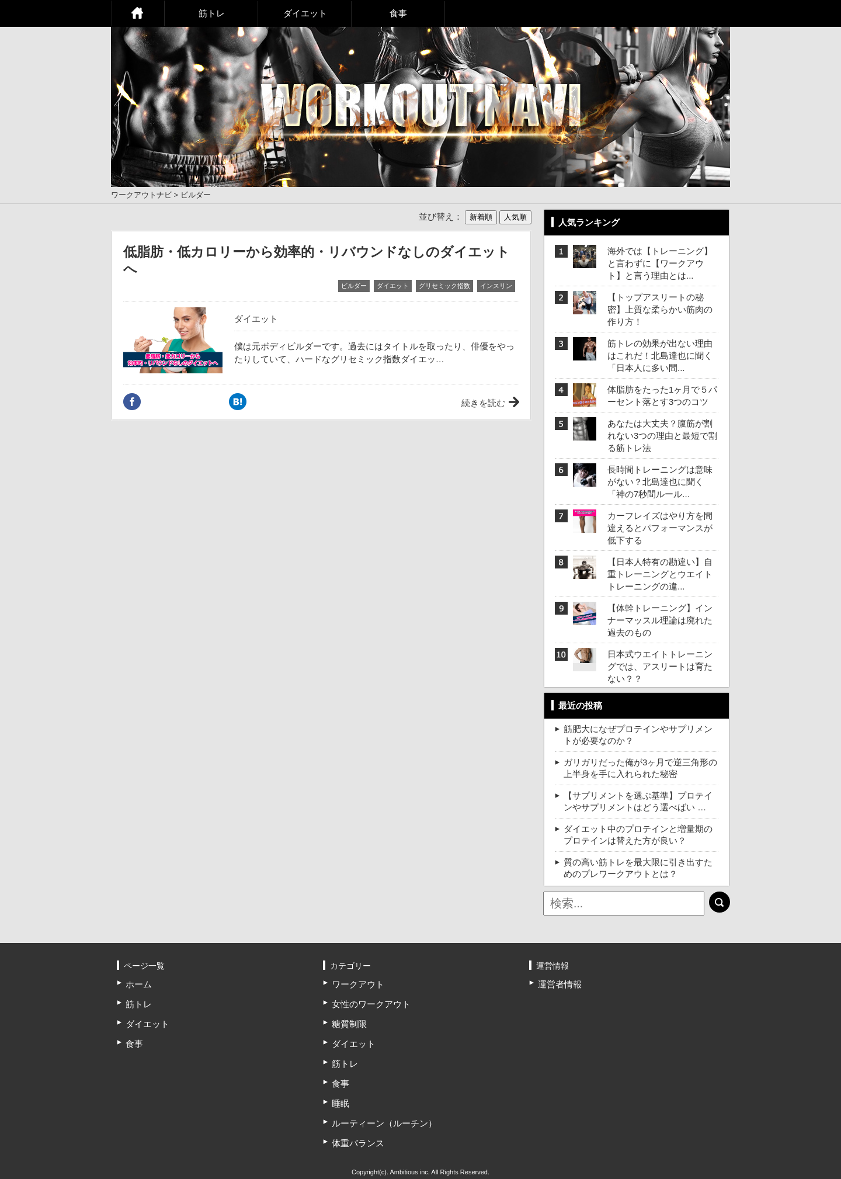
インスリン (496, 285)
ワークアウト (358, 984)
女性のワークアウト (371, 1004)
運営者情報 (560, 984)
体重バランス (358, 1143)
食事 (398, 13)
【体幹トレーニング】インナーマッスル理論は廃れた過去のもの (660, 620)
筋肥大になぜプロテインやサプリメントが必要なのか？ (638, 734)
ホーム (138, 13)
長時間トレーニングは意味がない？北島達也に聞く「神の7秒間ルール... (660, 481)
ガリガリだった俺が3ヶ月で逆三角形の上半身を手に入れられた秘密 (640, 768)
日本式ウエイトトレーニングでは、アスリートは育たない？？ (660, 666)
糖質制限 (349, 1024)
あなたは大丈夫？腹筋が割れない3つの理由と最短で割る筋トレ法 (662, 435)
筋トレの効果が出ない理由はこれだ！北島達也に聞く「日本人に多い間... (660, 355)
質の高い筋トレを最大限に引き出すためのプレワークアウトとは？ (638, 868)
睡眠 (340, 1103)
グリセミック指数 (444, 285)
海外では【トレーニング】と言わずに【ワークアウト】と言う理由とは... (660, 263)
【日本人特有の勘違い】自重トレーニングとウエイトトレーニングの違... (660, 574)
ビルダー (354, 285)
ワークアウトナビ (141, 194)
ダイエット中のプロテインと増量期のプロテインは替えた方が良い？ (638, 834)
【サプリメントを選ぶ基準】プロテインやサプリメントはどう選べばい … (638, 801)
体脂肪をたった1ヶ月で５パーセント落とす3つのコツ (662, 395)
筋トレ (212, 13)
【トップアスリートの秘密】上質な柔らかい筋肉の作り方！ (660, 309)
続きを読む (483, 403)
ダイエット (305, 13)
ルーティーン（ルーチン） (384, 1123)
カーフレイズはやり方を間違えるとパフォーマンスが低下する (660, 528)
